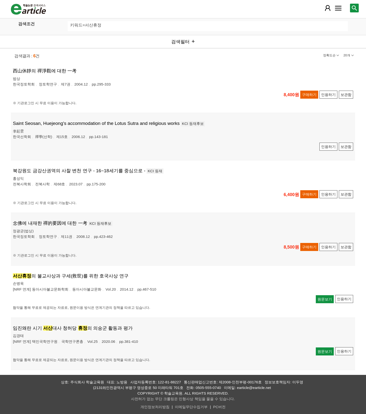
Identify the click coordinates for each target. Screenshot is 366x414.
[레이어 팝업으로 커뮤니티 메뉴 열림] (338, 8)
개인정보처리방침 (155, 407)
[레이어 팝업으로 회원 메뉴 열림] (327, 8)
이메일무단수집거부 (191, 407)
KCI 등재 (155, 171)
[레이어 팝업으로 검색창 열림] (354, 8)
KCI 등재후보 (193, 123)
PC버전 (219, 407)
